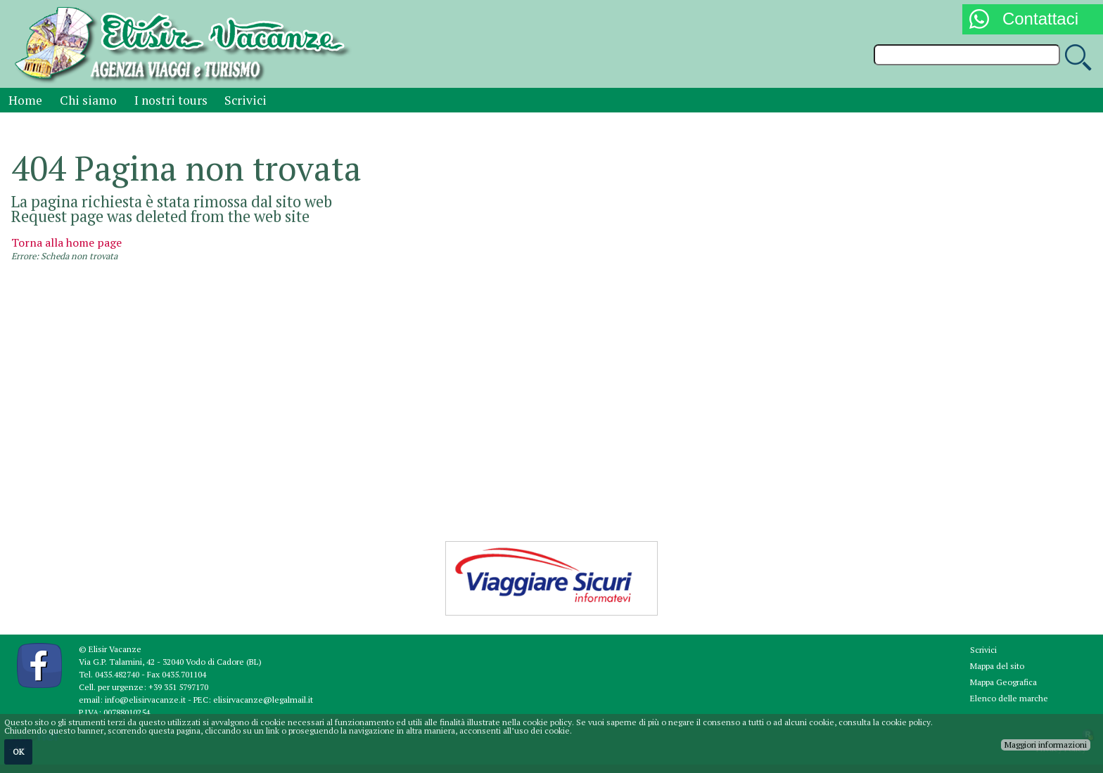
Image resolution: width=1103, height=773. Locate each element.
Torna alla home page (66, 242)
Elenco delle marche (1009, 698)
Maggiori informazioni (1046, 744)
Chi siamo (88, 100)
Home (25, 100)
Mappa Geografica (1003, 682)
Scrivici (245, 100)
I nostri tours (171, 100)
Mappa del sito (997, 666)
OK (18, 751)
